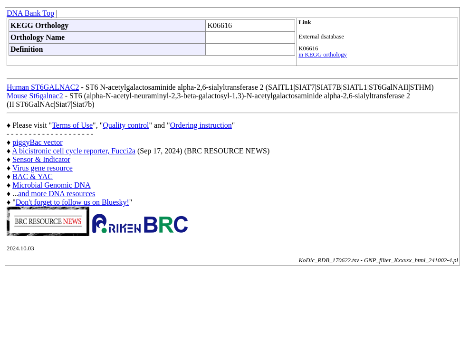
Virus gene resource (42, 168)
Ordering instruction (201, 125)
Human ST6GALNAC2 (43, 87)
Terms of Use (72, 125)
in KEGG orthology (322, 54)
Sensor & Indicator (41, 159)
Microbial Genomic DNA (51, 185)
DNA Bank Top (30, 13)
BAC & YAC (32, 176)
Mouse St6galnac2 (35, 96)
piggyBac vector (37, 142)
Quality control (126, 125)
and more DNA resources (56, 194)
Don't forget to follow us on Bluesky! (72, 202)
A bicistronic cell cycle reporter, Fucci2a (73, 151)
